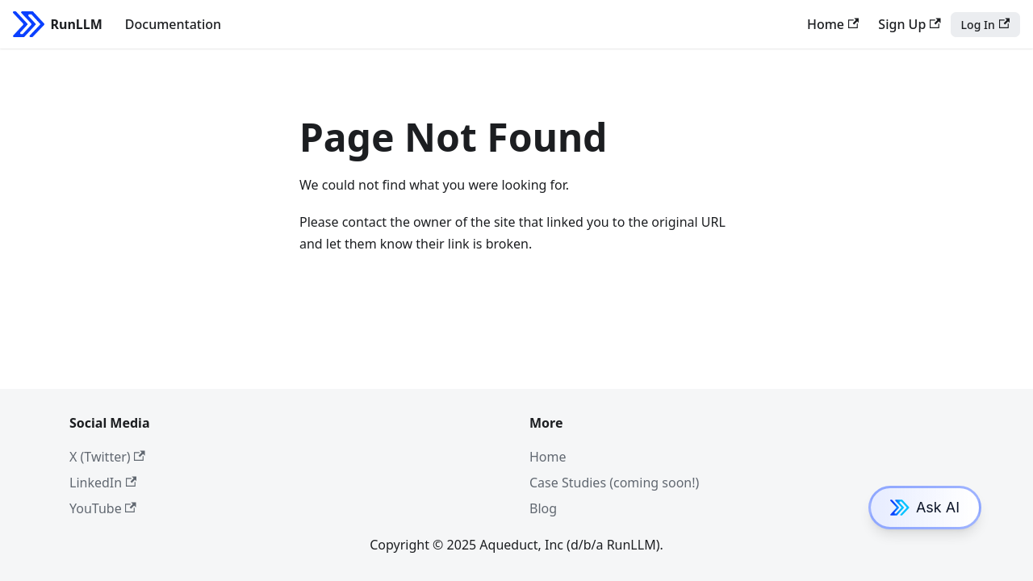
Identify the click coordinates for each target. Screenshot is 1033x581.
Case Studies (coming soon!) (614, 482)
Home (833, 24)
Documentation (173, 24)
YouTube (102, 508)
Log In (985, 24)
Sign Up (909, 24)
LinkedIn (102, 482)
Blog (543, 508)
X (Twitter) (107, 457)
